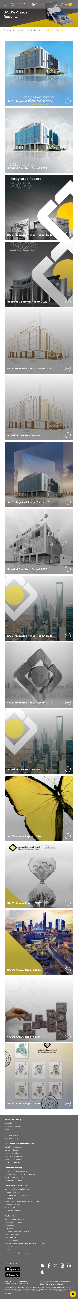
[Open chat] (73, 1294)
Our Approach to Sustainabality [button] (16, 1189)
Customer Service (10, 1283)
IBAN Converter (10, 1237)
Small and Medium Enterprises (16, 1171)
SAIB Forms (8, 1228)
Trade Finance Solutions (13, 1177)
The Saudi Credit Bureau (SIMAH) (17, 1231)
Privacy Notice (9, 1281)
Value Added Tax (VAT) (13, 1180)
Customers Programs (12, 1126)
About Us (8, 1246)
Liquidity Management (13, 1147)
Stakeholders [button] (9, 1198)
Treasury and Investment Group (19, 1143)
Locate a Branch (21, 1281)
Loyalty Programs (11, 1138)
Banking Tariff (9, 1225)
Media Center (23, 1283)
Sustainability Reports (12, 1210)
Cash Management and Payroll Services (19, 1174)
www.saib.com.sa (8, 1292)
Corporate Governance (14, 30)
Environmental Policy (12, 1192)
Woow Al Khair (10, 1207)
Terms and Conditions (54, 1283)
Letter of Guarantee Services (15, 1219)
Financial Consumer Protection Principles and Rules (24, 1243)
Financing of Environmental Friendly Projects (21, 1201)
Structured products (12, 1153)
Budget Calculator (11, 1240)
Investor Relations (34, 30)
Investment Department (13, 1156)
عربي (61, 4)
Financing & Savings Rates (18, 4)
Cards (6, 1132)
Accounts (8, 1122)
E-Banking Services (11, 1135)
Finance (7, 1129)
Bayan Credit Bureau (12, 1234)
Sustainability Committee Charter (17, 1195)
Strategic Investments (12, 1162)
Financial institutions (12, 1159)
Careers (7, 1249)
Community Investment (15, 1185)
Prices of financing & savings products (19, 1252)
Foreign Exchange (11, 1150)
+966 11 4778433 (58, 1290)
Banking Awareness (12, 1204)
